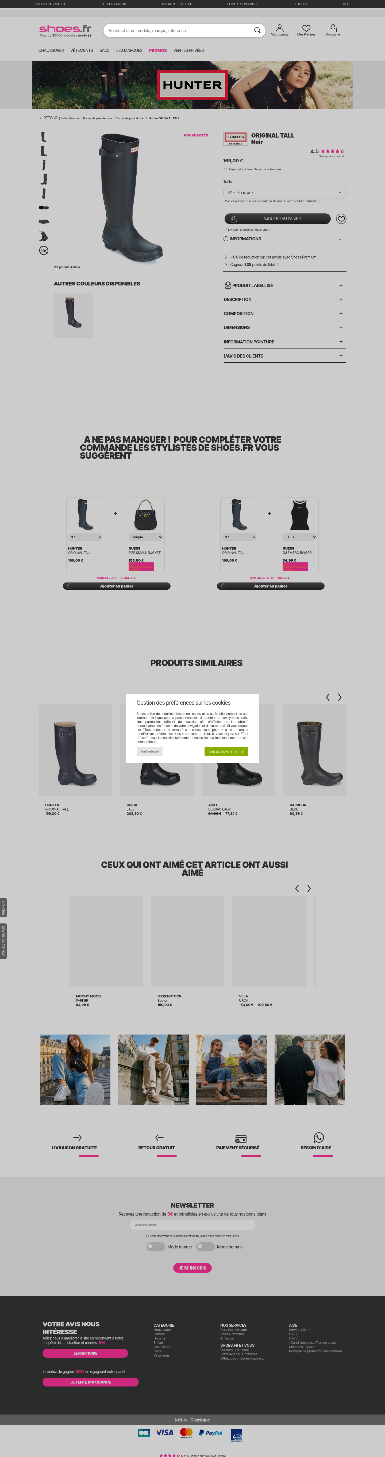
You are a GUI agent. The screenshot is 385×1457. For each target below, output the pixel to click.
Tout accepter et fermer (226, 751)
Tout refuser (149, 751)
